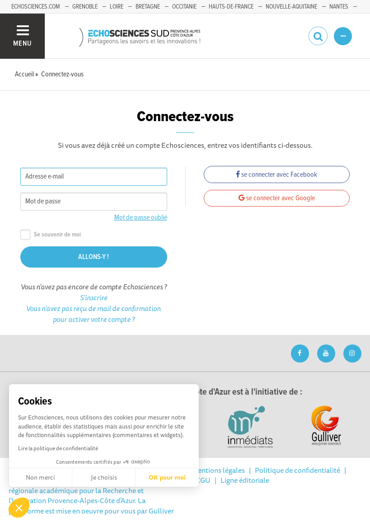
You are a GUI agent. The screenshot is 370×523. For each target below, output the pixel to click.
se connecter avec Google (277, 198)
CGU (203, 480)
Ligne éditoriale (244, 480)
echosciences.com (35, 7)
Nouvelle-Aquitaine (291, 7)
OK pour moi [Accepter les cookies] (167, 477)
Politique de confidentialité (297, 470)
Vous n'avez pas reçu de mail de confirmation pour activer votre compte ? (93, 313)
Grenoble (85, 7)
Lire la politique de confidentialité (58, 448)
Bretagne (148, 7)
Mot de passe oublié (140, 217)
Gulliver (161, 511)
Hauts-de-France (231, 7)
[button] (19, 507)
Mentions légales (218, 470)
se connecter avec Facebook (276, 174)
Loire (116, 7)
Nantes (338, 7)
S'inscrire (94, 297)
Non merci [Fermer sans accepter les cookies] (40, 477)
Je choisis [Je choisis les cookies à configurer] (104, 477)
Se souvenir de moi (50, 235)
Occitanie (184, 7)
